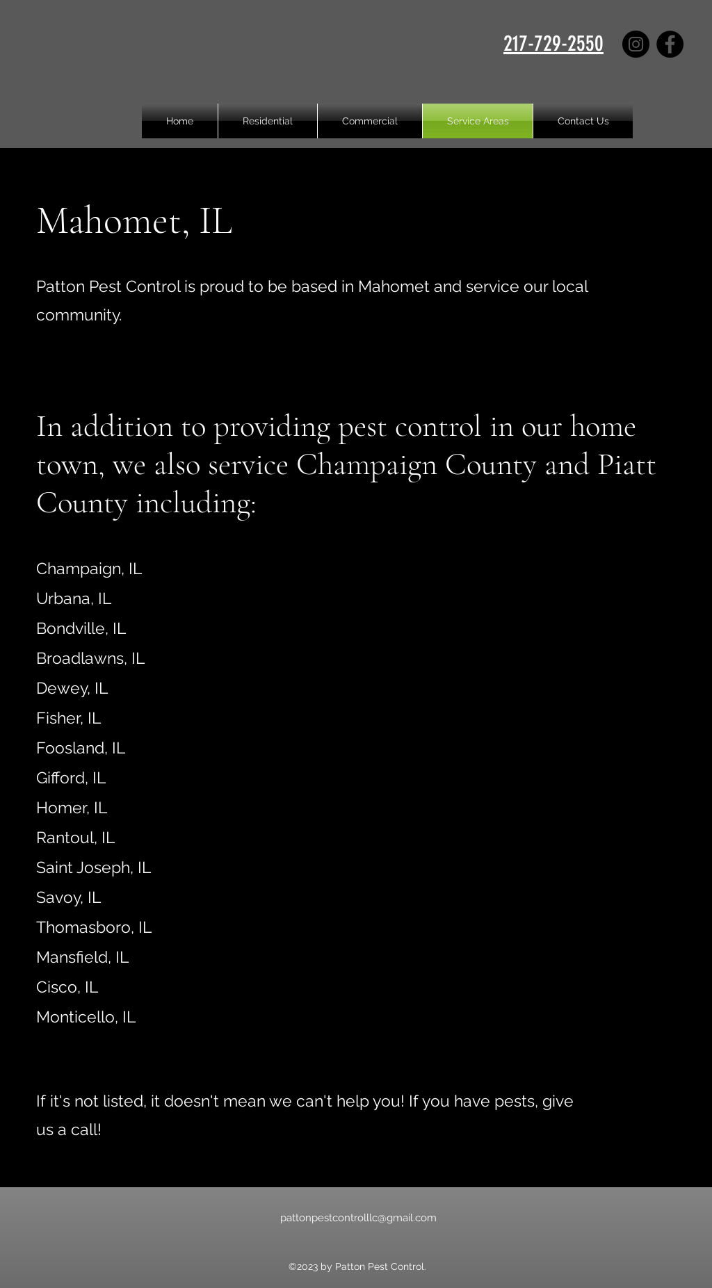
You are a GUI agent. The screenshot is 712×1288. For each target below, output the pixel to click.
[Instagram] (635, 44)
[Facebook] (669, 44)
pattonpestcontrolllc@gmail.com (358, 1218)
